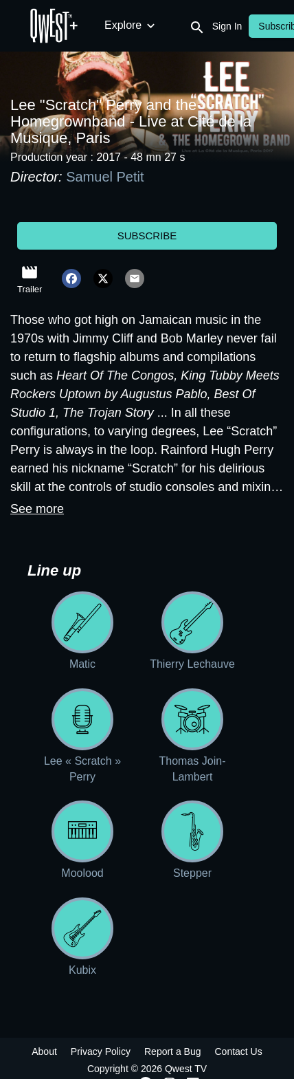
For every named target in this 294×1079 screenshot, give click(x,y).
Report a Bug (172, 1051)
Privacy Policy (101, 1051)
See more (37, 509)
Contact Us (238, 1051)
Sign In (227, 26)
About (44, 1051)
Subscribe (147, 235)
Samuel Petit (105, 176)
